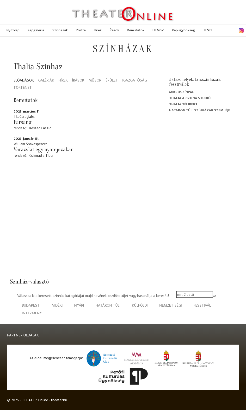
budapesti (31, 305)
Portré (81, 30)
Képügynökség (183, 30)
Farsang (22, 122)
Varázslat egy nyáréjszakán (44, 149)
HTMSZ (158, 30)
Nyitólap (12, 30)
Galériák (46, 81)
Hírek (98, 30)
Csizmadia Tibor (41, 155)
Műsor (95, 81)
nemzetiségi (170, 305)
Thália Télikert (183, 104)
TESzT (208, 30)
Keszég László (40, 128)
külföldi (140, 305)
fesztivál (202, 305)
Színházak (60, 30)
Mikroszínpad (182, 92)
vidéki (57, 305)
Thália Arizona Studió (190, 98)
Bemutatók (135, 30)
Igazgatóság (134, 81)
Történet (22, 88)
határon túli (108, 305)
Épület (111, 81)
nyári (79, 305)
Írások (114, 30)
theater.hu (59, 400)
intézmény (32, 313)
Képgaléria (36, 30)
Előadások (23, 81)
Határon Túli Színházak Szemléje (199, 110)
